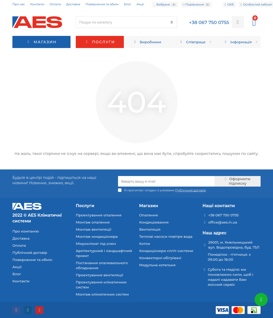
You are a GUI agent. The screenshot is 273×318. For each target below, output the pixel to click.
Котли (144, 243)
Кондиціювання (154, 222)
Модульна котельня (157, 265)
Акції (140, 4)
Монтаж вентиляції (93, 229)
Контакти (37, 4)
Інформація (237, 42)
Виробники (147, 42)
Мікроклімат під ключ (96, 243)
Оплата (55, 4)
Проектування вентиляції (99, 275)
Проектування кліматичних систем (101, 284)
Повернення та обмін (102, 4)
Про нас (18, 4)
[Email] (166, 181)
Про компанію (25, 231)
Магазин (148, 205)
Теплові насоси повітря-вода (165, 236)
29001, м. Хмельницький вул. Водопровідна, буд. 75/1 (234, 244)
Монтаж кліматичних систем (102, 294)
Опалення (148, 215)
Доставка (73, 4)
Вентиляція (150, 229)
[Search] (126, 22)
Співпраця (192, 42)
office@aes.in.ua (222, 222)
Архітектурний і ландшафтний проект (104, 253)
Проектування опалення (98, 215)
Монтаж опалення (93, 222)
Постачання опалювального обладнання (102, 265)
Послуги (100, 42)
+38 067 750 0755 (223, 215)
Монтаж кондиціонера (97, 236)
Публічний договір (29, 252)
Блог (127, 4)
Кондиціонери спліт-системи (166, 251)
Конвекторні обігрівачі (160, 258)
